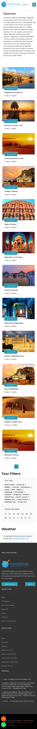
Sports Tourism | (23, 497)
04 (18, 514)
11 (17, 517)
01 (5, 514)
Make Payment (9, 584)
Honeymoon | (27, 487)
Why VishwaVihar (8, 553)
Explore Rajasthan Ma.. (14, 356)
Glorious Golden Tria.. (13, 125)
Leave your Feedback (9, 658)
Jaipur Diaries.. (10, 224)
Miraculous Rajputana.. (14, 323)
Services (4, 617)
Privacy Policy (7, 666)
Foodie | (27, 494)
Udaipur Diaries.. (11, 191)
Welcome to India (8, 605)
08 (6, 517)
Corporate (5, 601)
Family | (8, 489)
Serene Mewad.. (11, 290)
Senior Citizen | (11, 485)
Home (3, 597)
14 (29, 517)
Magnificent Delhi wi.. (13, 93)
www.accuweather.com (20, 538)
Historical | (21, 485)
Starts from (11, 88)
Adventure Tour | (11, 502)
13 (25, 517)
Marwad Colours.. (12, 455)
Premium (4, 609)
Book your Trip (7, 650)
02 (9, 514)
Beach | (20, 489)
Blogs (3, 613)
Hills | (14, 489)
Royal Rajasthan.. (11, 389)
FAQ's (3, 638)
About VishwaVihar (8, 621)
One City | (17, 487)
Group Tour (22, 502)
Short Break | (20, 492)
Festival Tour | (10, 497)
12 (21, 517)
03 (14, 514)
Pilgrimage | (10, 492)
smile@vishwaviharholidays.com (19, 679)
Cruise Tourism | (23, 499)
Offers (30, 584)
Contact (4, 646)
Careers (4, 642)
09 (10, 517)
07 (31, 514)
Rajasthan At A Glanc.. (13, 257)
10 (14, 517)
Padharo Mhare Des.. (13, 422)
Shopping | (18, 494)
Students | (9, 494)
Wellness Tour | (11, 499)
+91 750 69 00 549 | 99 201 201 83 (21, 701)
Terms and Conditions (9, 662)
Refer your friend (8, 654)
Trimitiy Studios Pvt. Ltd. (24, 722)
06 (27, 514)
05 (22, 514)
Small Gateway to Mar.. (14, 158)
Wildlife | (9, 487)
